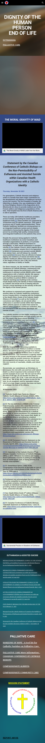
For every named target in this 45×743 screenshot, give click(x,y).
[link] (22, 138)
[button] (2, 2)
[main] (22, 25)
